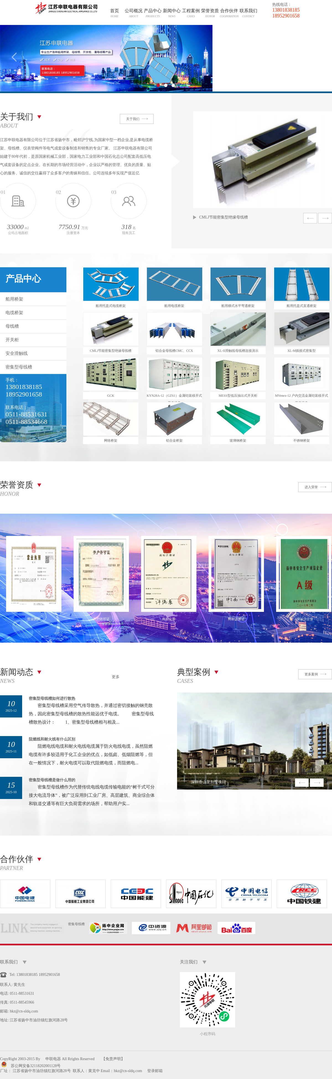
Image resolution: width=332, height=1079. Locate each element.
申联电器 (53, 1059)
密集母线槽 (76, 924)
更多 (116, 677)
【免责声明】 (113, 1059)
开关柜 (12, 339)
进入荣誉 (311, 487)
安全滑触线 (17, 353)
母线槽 (12, 326)
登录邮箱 (155, 1071)
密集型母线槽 (19, 367)
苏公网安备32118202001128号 (36, 1066)
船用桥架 (14, 299)
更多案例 (311, 674)
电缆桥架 (14, 312)
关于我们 (132, 119)
